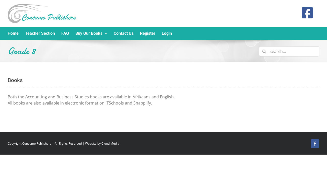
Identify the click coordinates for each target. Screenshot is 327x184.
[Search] (264, 51)
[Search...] (289, 51)
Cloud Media (110, 143)
